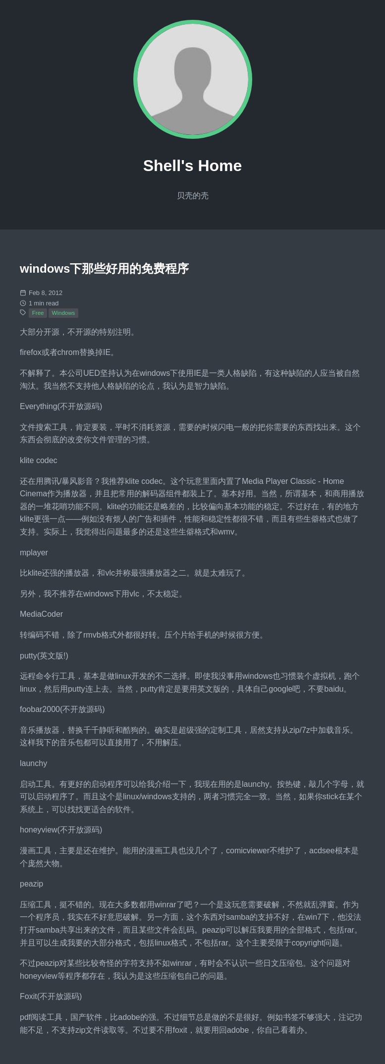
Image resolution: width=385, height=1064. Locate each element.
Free (38, 313)
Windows (63, 313)
